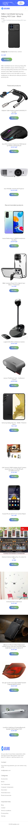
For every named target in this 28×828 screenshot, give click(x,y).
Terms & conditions (6, 810)
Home (2, 18)
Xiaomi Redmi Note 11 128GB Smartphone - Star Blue (14, 239)
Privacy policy (4, 813)
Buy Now (6, 59)
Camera (20, 51)
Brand (2, 781)
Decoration (4, 790)
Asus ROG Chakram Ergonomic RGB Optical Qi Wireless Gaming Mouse (14, 144)
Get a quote (20, 3)
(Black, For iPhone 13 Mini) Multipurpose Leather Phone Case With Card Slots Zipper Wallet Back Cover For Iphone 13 (14, 646)
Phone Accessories (6, 795)
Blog (2, 805)
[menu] (25, 8)
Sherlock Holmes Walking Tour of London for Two (14, 557)
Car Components (5, 784)
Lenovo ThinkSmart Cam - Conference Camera (14, 378)
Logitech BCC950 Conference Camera (14, 342)
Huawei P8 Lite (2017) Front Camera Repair (14, 514)
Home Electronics (12, 51)
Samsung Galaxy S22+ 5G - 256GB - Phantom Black (14, 423)
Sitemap (3, 816)
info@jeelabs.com (6, 770)
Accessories (4, 779)
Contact (3, 807)
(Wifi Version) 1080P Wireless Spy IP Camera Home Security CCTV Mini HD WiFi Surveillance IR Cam (14, 469)
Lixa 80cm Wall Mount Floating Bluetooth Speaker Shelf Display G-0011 (14, 728)
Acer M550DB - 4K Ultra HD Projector (14, 188)
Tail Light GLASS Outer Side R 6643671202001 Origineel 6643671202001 (14, 683)
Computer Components (7, 787)
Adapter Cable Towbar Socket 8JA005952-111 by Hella (14, 111)
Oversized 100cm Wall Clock (14, 601)
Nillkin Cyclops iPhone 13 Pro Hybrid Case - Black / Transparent (14, 283)
